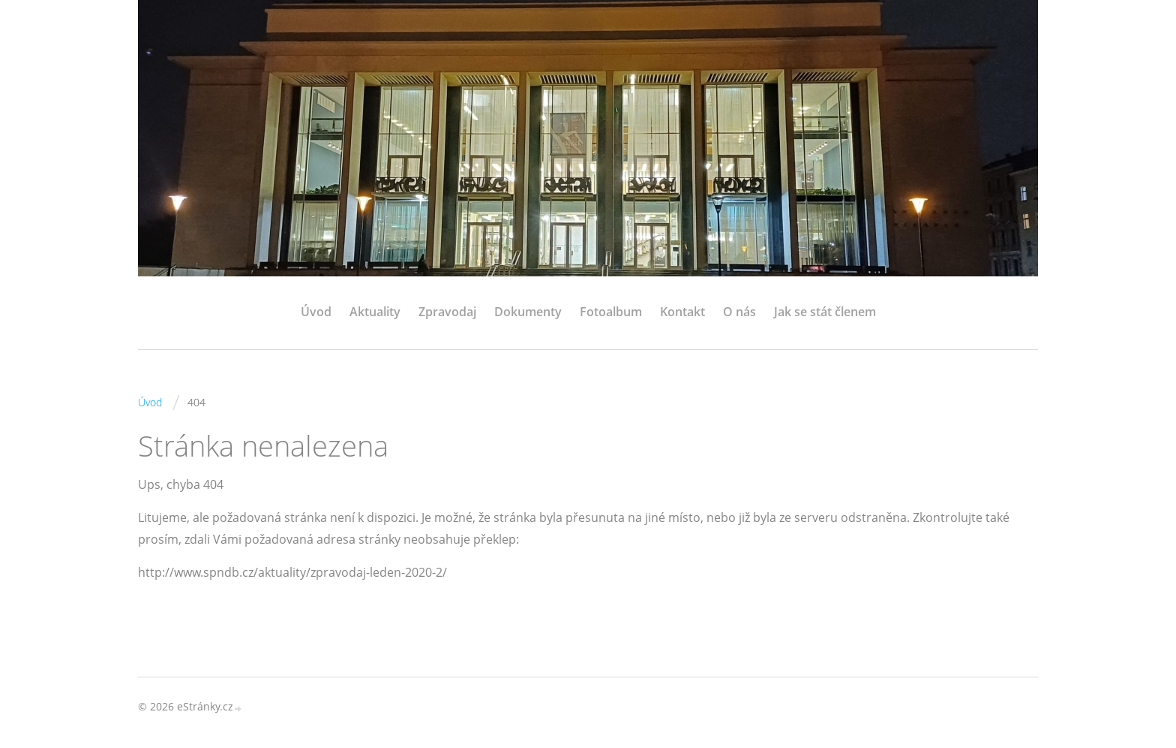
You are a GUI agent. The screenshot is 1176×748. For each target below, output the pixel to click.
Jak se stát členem (825, 311)
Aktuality (375, 311)
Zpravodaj (447, 311)
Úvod (316, 311)
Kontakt (682, 311)
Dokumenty (528, 311)
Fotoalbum (611, 311)
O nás (739, 311)
